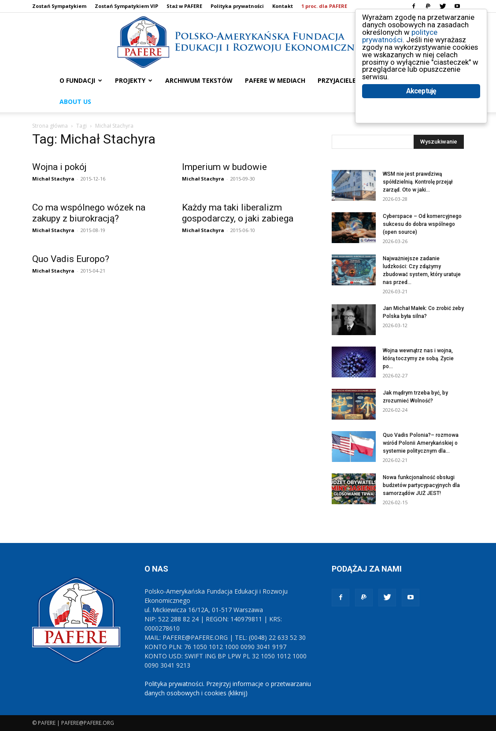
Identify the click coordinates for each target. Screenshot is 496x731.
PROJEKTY (133, 80)
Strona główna (50, 125)
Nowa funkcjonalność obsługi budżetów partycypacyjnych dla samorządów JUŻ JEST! (421, 485)
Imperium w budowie (224, 167)
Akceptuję (421, 91)
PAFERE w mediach (275, 80)
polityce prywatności (399, 36)
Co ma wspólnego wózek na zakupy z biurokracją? (88, 213)
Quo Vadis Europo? (70, 259)
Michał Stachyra (53, 178)
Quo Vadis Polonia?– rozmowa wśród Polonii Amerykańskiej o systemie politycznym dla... (421, 443)
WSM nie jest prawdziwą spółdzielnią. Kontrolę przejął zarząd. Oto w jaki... (417, 182)
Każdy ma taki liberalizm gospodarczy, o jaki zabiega (237, 213)
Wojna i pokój (59, 167)
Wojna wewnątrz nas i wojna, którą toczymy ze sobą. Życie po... (418, 358)
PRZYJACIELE (337, 80)
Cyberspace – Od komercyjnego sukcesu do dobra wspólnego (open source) (422, 224)
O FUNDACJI (80, 80)
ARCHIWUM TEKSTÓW (199, 80)
